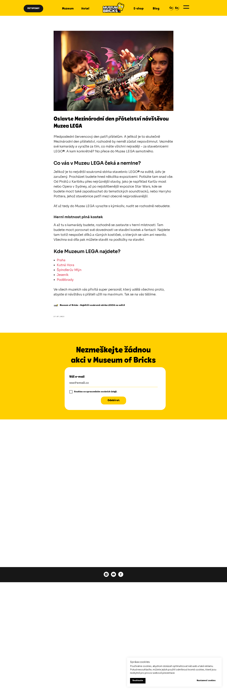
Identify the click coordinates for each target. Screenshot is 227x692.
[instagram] (106, 574)
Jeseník (63, 275)
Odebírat (113, 400)
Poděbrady (65, 280)
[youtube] (113, 574)
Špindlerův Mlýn (69, 270)
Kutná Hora (65, 265)
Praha (61, 260)
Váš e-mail (76, 376)
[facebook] (120, 574)
